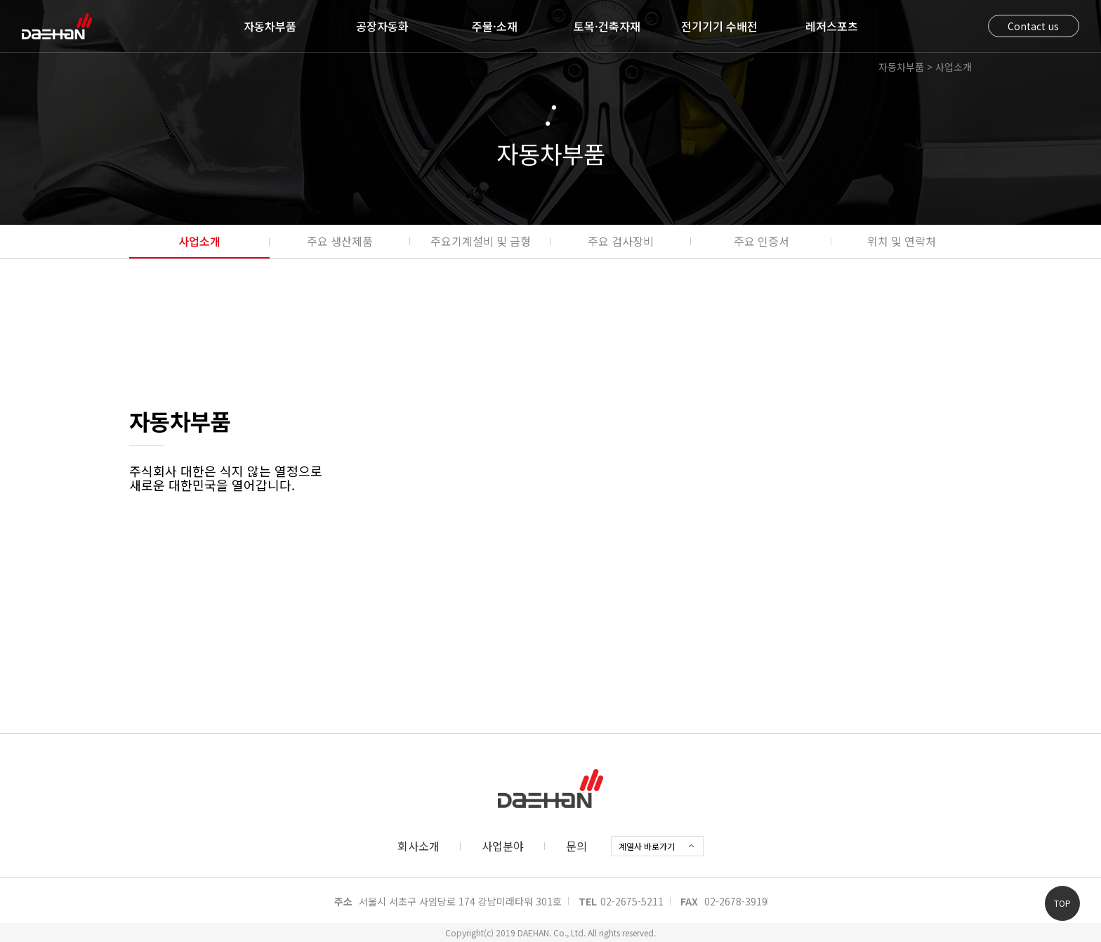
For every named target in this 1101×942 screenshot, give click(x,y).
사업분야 (503, 845)
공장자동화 (382, 26)
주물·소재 (494, 26)
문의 (576, 845)
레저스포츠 (831, 26)
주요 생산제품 (340, 241)
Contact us (1033, 26)
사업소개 (199, 241)
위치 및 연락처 (901, 241)
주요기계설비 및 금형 (480, 241)
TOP (1062, 903)
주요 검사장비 (621, 241)
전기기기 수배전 (719, 26)
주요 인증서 (761, 241)
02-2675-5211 (632, 901)
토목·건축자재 (607, 26)
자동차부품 (270, 26)
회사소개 (418, 845)
